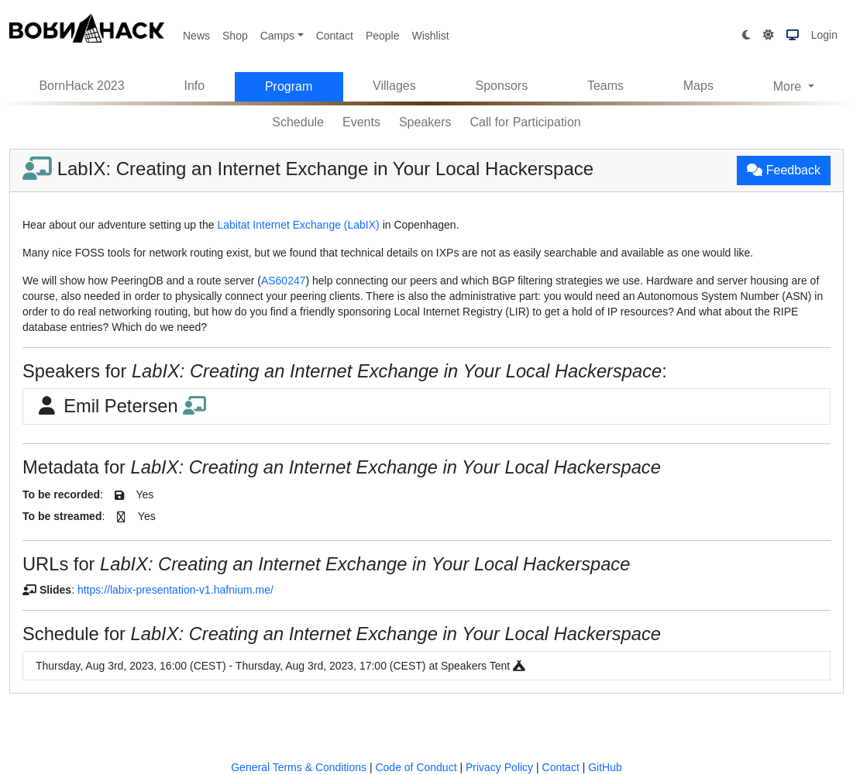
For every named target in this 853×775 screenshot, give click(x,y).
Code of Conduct (415, 767)
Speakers (425, 122)
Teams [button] (605, 85)
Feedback (783, 170)
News (196, 35)
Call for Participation (525, 122)
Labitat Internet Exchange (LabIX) (298, 225)
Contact (334, 35)
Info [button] (194, 85)
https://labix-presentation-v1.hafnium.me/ (175, 590)
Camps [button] (277, 35)
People (383, 35)
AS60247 (283, 280)
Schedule (298, 122)
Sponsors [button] (502, 85)
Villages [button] (394, 85)
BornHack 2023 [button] (81, 85)
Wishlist (430, 35)
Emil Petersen (121, 406)
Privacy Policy (499, 767)
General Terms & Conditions (298, 767)
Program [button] (288, 86)
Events (361, 122)
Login (824, 35)
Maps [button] (698, 85)
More (789, 86)
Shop (235, 35)
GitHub (605, 767)
